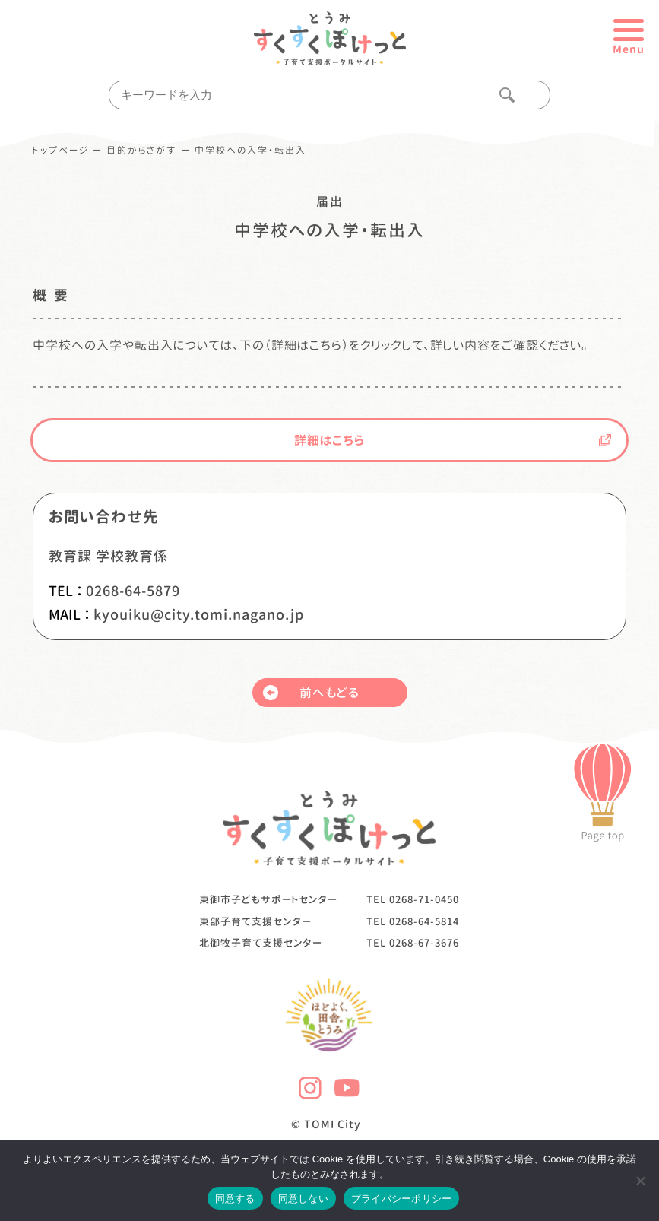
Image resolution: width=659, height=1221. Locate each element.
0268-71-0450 (424, 899)
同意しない (303, 1198)
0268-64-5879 (133, 591)
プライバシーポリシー (401, 1198)
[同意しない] (640, 1180)
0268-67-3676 (424, 943)
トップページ (61, 150)
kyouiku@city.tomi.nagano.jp (198, 614)
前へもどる (311, 692)
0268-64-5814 (424, 921)
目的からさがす (141, 150)
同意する (235, 1198)
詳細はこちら (452, 440)
